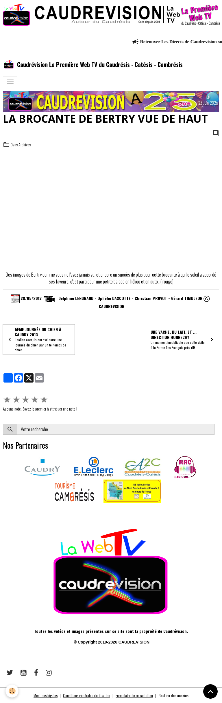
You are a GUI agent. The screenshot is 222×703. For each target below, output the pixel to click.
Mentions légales (46, 695)
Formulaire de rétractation (134, 695)
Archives (24, 144)
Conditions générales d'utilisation (86, 695)
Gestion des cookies (173, 695)
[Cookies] (12, 691)
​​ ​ (3, 510)
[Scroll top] (210, 691)
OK (216, 429)
